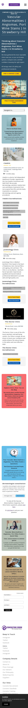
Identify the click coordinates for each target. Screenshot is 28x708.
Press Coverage (8, 667)
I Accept (6, 704)
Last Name (7, 605)
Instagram (6, 637)
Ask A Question (14, 4)
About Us (6, 664)
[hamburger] (25, 4)
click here (10, 510)
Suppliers (6, 678)
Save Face (5, 217)
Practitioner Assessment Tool (14, 101)
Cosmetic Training (9, 691)
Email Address (7, 595)
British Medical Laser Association (11, 202)
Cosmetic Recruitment (10, 686)
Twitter (5, 640)
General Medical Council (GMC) (10, 208)
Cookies (5, 697)
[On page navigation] (14, 110)
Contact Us (6, 662)
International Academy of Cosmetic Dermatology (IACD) (11, 211)
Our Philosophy (8, 672)
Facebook (6, 643)
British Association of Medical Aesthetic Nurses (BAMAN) (12, 288)
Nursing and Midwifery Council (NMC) (12, 214)
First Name (7, 600)
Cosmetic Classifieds (10, 689)
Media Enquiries (8, 675)
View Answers (20, 495)
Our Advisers (7, 670)
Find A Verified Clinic (11, 73)
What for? (10, 700)
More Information (14, 226)
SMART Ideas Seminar (10, 694)
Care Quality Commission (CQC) (10, 205)
